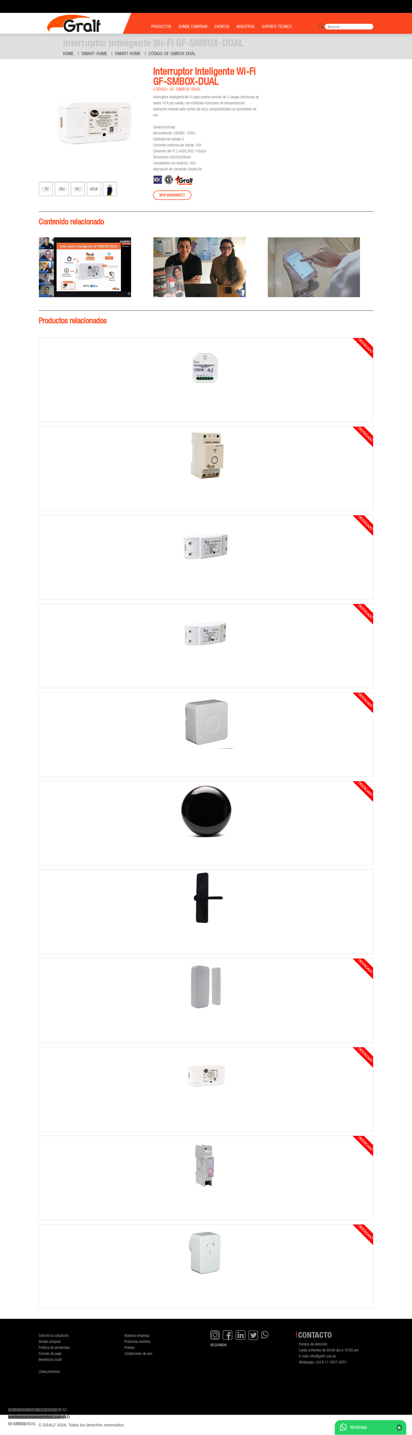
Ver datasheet (172, 195)
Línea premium (49, 1371)
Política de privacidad (54, 1347)
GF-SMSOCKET (20, 1423)
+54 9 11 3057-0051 (331, 1362)
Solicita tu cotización (54, 1335)
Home (68, 53)
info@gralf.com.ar (323, 1355)
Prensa (129, 1347)
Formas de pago (50, 1353)
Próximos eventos (137, 1341)
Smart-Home (94, 53)
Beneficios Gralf (50, 1359)
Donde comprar (50, 1341)
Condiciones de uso (138, 1353)
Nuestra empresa (136, 1335)
